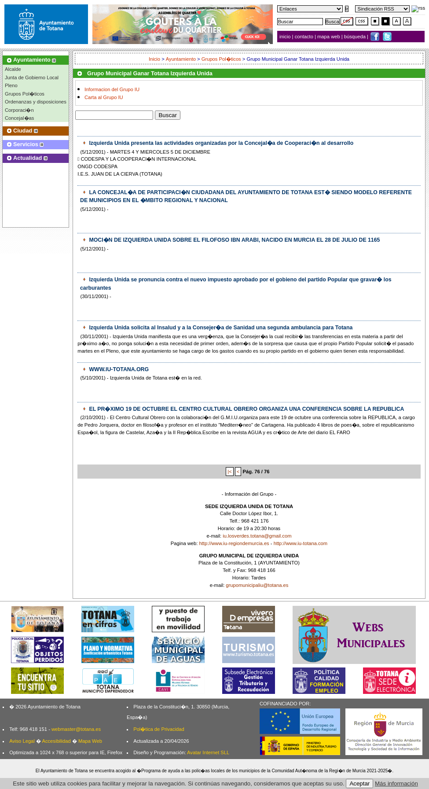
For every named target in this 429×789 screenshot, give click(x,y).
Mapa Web (90, 741)
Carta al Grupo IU (103, 97)
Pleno (11, 85)
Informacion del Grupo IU (111, 89)
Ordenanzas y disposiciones (35, 101)
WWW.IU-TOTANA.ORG (118, 369)
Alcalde (13, 69)
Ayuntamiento (181, 59)
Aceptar (359, 783)
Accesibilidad (56, 741)
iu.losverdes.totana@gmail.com (257, 535)
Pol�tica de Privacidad (158, 729)
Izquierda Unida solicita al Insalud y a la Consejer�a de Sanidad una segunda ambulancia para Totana (220, 327)
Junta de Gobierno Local (32, 77)
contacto (304, 36)
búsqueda (355, 36)
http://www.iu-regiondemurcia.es (234, 543)
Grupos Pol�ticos (24, 93)
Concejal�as (19, 118)
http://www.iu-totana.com (301, 543)
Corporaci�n (19, 110)
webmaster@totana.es (76, 729)
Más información (396, 783)
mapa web (329, 36)
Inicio (155, 59)
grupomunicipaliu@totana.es (257, 585)
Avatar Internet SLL (208, 752)
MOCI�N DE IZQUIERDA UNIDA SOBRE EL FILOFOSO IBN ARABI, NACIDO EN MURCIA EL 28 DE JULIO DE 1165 (234, 240)
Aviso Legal (22, 741)
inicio (285, 36)
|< (229, 471)
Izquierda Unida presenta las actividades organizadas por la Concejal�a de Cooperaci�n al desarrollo (220, 143)
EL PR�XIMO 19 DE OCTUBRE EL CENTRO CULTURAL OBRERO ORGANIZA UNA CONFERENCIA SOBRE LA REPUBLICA (246, 409)
